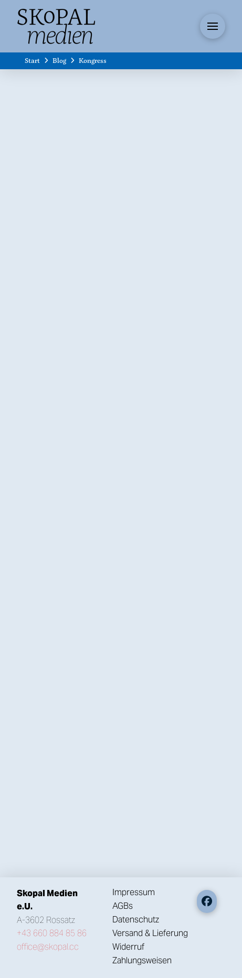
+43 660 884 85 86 (52, 933)
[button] (212, 26)
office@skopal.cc (48, 946)
